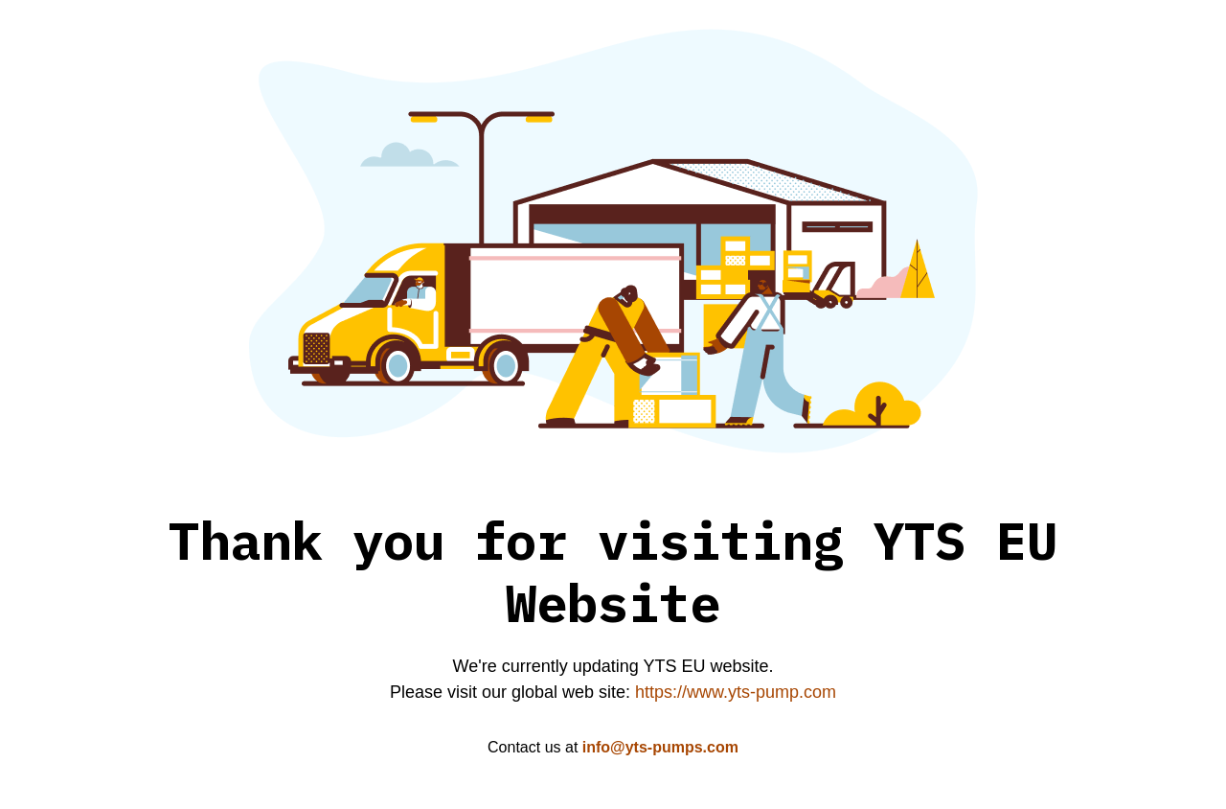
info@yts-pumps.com (660, 747)
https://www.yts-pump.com (735, 692)
